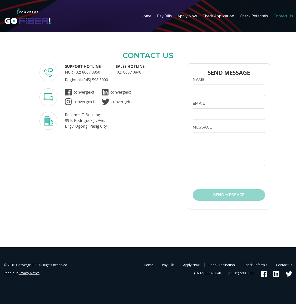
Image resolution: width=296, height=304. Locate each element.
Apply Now (187, 16)
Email (199, 103)
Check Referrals (254, 16)
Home (146, 16)
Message (202, 127)
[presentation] (220, 178)
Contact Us (283, 16)
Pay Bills (164, 16)
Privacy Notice (29, 273)
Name (199, 79)
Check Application (218, 16)
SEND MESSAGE (229, 195)
